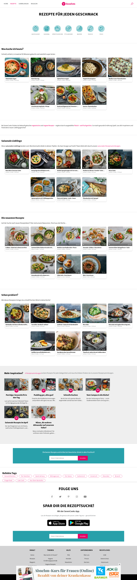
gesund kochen (10, 476)
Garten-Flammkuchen (90, 106)
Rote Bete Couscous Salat (13, 170)
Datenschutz (105, 558)
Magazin (34, 4)
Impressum (104, 562)
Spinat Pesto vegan (63, 79)
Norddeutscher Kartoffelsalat (66, 352)
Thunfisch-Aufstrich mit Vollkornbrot (94, 352)
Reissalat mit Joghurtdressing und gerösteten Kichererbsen (119, 325)
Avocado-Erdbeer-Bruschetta (92, 247)
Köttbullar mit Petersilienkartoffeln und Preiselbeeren (17, 325)
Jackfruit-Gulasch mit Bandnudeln (67, 324)
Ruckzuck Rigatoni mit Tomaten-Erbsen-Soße (67, 106)
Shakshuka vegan (11, 79)
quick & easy (40, 476)
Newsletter (68, 562)
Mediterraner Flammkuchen (117, 79)
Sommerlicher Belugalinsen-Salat (119, 247)
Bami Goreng (35, 79)
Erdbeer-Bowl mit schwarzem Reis (16, 247)
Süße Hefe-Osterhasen (64, 275)
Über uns (86, 555)
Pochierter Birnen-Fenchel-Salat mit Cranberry (94, 171)
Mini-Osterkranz (88, 275)
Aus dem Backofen (36, 480)
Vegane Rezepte (50, 564)
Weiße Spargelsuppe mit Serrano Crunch (67, 171)
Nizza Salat (112, 170)
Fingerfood (8, 480)
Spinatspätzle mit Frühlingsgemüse (42, 198)
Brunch (117, 476)
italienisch (81, 476)
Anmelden (83, 458)
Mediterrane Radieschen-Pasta (66, 247)
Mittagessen (54, 476)
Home (6, 4)
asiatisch (93, 476)
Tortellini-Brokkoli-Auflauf (39, 324)
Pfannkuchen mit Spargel (90, 198)
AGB (104, 555)
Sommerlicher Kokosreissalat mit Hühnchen (41, 248)
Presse (86, 558)
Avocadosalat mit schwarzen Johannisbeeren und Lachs (40, 275)
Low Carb (21, 480)
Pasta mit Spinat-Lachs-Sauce (66, 198)
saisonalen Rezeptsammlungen (108, 146)
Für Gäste (68, 476)
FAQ (68, 555)
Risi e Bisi (86, 324)
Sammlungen (24, 4)
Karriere (86, 562)
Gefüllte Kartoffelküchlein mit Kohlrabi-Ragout (40, 352)
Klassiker (106, 476)
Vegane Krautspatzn (89, 79)
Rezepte (13, 4)
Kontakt (68, 558)
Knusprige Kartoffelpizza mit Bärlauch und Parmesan (40, 171)
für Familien (25, 476)
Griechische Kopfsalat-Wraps (40, 106)
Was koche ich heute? (50, 555)
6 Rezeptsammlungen (33, 373)
